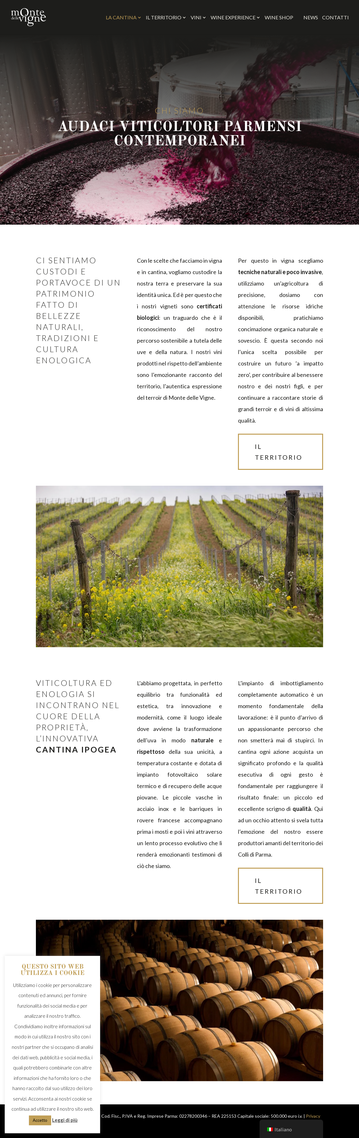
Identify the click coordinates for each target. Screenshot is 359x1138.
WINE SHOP (282, 17)
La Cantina (121, 17)
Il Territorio (163, 17)
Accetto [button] (40, 1120)
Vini (196, 17)
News (310, 17)
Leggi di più (65, 1120)
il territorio (278, 452)
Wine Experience (233, 17)
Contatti (335, 17)
